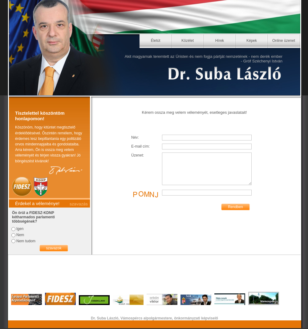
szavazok (53, 248)
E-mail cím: (140, 146)
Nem (20, 235)
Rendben (235, 207)
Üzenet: (137, 155)
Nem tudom (25, 241)
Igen (19, 229)
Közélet (187, 40)
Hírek (219, 40)
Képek (251, 40)
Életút (155, 40)
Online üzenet (283, 40)
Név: (135, 137)
